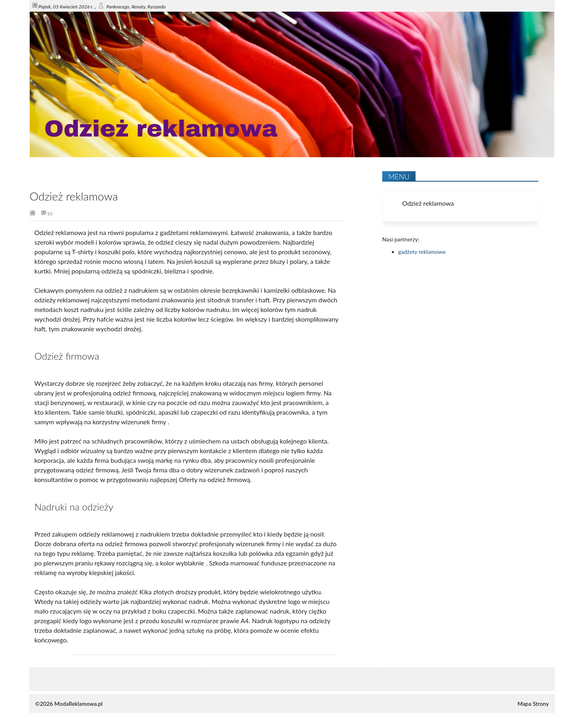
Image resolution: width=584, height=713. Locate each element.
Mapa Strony (533, 703)
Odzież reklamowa (428, 203)
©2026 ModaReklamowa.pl (69, 703)
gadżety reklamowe (422, 251)
